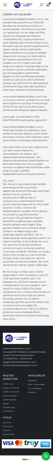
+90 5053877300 (10, 358)
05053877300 (26, 358)
